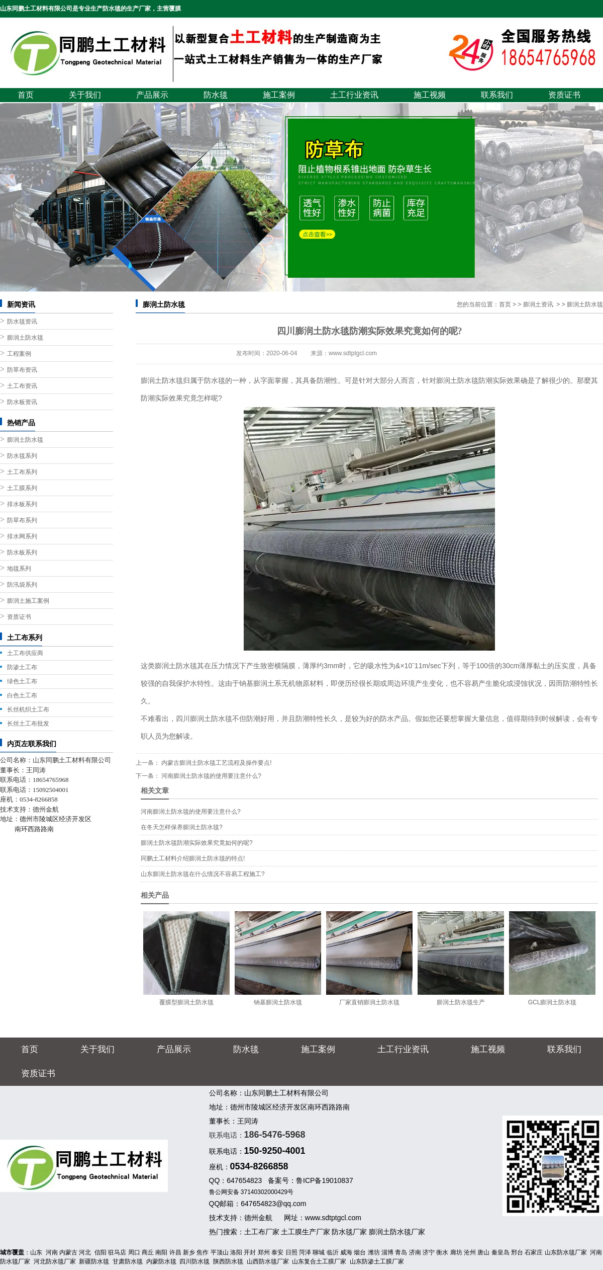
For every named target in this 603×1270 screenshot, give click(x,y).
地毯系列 (19, 568)
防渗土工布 (22, 667)
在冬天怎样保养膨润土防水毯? (182, 827)
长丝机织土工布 (28, 709)
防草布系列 (22, 520)
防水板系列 (22, 552)
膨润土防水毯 (25, 337)
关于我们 (85, 95)
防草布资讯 (22, 369)
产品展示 (152, 95)
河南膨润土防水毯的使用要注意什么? (210, 775)
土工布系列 (22, 471)
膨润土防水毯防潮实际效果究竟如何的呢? (197, 842)
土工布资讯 (22, 385)
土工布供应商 (25, 653)
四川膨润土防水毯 (204, 719)
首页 (26, 95)
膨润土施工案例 (28, 600)
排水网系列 (22, 536)
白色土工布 (22, 695)
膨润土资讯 (538, 304)
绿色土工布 (22, 681)
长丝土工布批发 (28, 723)
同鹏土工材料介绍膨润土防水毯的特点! (193, 858)
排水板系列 (22, 504)
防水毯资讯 (22, 321)
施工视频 (430, 95)
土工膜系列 (22, 488)
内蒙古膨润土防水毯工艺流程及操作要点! (216, 762)
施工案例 (279, 95)
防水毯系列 (22, 455)
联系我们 (497, 95)
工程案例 (19, 353)
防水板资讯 (22, 402)
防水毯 (216, 95)
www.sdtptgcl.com (353, 353)
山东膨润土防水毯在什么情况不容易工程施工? (203, 874)
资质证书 (564, 95)
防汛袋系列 (22, 584)
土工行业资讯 (354, 95)
